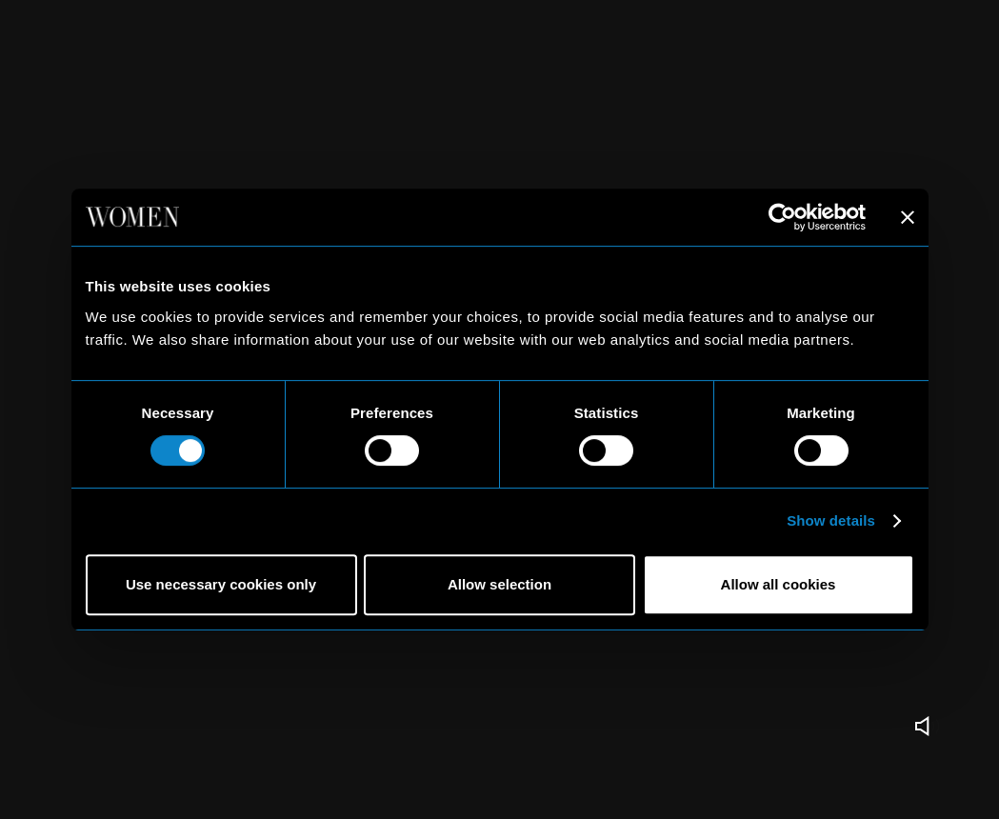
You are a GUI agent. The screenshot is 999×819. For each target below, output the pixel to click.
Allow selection (499, 584)
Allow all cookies (778, 584)
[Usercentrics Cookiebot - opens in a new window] (782, 217)
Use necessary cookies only (221, 584)
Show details (831, 520)
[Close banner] (907, 217)
